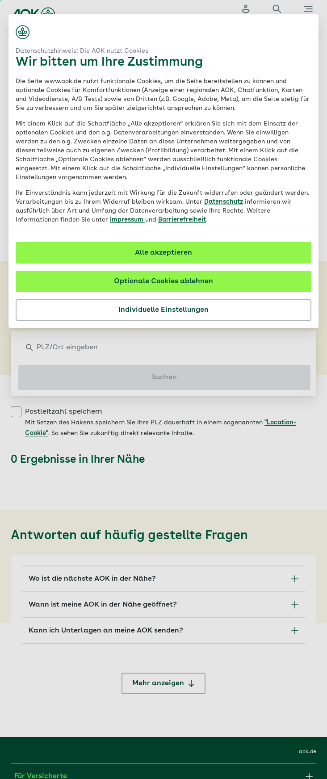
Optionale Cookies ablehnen (163, 281)
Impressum (127, 220)
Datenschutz (223, 202)
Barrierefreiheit (182, 220)
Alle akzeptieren (163, 252)
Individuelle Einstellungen (163, 310)
